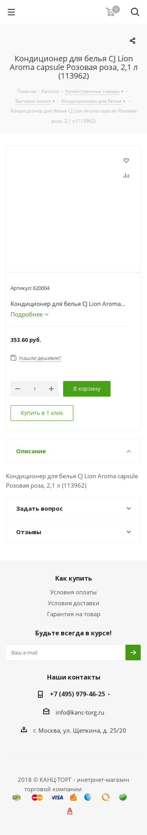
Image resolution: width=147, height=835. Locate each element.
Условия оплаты (73, 592)
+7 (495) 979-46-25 (77, 694)
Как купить (73, 578)
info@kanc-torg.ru (80, 712)
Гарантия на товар (73, 614)
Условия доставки (74, 603)
